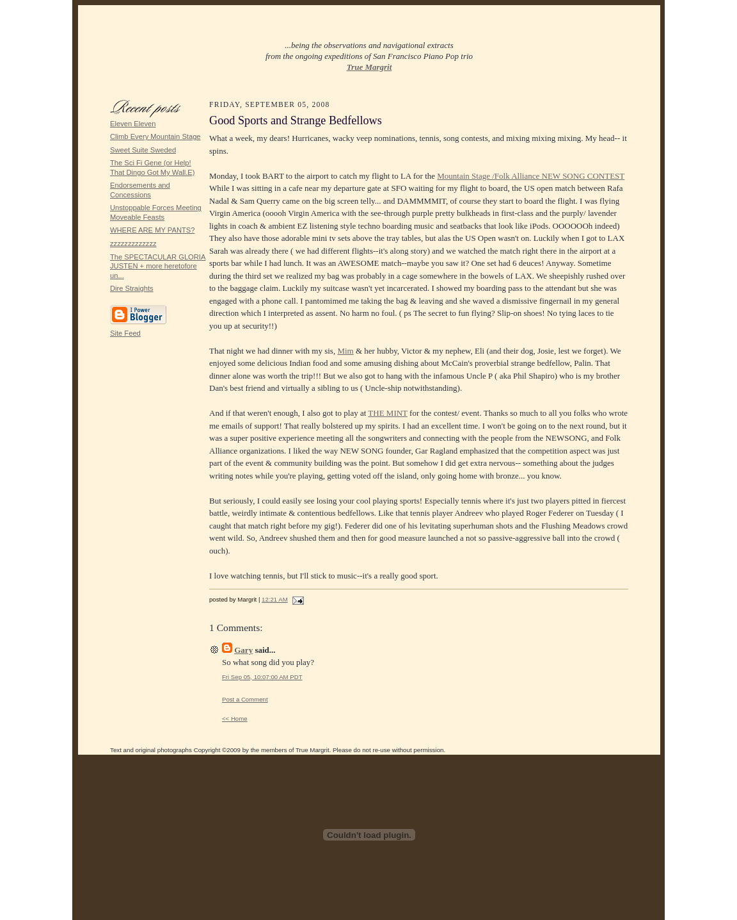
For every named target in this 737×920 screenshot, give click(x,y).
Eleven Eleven (132, 123)
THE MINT (388, 413)
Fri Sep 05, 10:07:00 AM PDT (262, 676)
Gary (243, 650)
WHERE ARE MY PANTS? (152, 230)
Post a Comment (245, 699)
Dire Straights (132, 288)
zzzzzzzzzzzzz (133, 243)
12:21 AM (275, 599)
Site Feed (125, 333)
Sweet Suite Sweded (143, 150)
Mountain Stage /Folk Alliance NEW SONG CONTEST (530, 176)
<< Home (235, 718)
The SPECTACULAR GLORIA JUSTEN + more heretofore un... (157, 266)
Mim (345, 351)
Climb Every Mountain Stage (155, 136)
